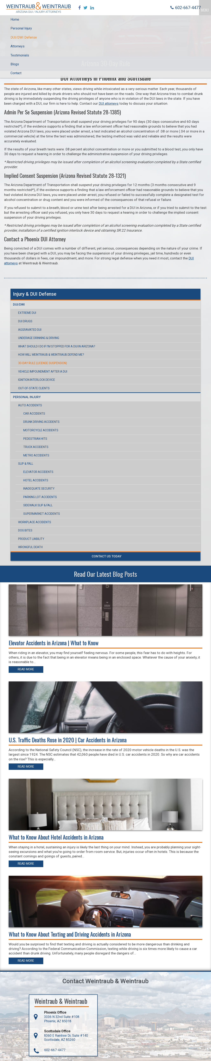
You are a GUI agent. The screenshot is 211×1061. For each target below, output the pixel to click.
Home (15, 20)
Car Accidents (34, 414)
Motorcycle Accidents (40, 430)
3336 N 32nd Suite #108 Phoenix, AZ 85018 (56, 1017)
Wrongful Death (30, 547)
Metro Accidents (36, 455)
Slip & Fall (25, 464)
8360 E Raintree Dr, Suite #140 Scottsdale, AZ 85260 (61, 1036)
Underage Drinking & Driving (38, 338)
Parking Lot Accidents (40, 497)
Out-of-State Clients (34, 388)
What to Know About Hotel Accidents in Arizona (56, 836)
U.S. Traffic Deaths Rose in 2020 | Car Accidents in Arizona (68, 740)
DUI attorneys (109, 104)
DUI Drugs (25, 321)
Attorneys (18, 47)
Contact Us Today (106, 557)
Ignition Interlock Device (36, 380)
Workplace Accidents (34, 522)
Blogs (15, 65)
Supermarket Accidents (41, 514)
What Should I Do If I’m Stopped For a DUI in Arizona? (56, 346)
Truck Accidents (35, 447)
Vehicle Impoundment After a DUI (42, 372)
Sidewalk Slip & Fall (38, 506)
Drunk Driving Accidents (41, 422)
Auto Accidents (30, 406)
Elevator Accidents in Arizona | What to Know (54, 643)
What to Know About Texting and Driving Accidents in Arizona (70, 933)
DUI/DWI (19, 305)
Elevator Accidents (38, 472)
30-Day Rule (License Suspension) (42, 363)
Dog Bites (25, 531)
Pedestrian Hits (35, 439)
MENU (205, 8)
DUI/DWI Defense (24, 38)
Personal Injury (21, 29)
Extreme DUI (27, 313)
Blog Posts (125, 574)
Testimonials (20, 56)
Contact (16, 74)
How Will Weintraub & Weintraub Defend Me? (51, 355)
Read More (27, 670)
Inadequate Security (39, 489)
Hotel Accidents (35, 480)
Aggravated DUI (29, 330)
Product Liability (31, 539)
